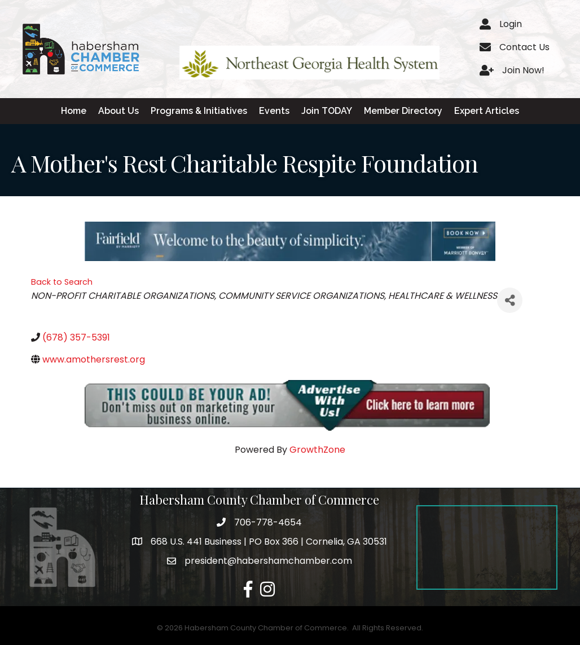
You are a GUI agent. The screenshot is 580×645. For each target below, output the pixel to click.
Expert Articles (486, 110)
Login (510, 23)
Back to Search (62, 282)
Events (274, 110)
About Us (118, 110)
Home (73, 110)
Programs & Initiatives (199, 110)
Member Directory (403, 110)
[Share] (509, 300)
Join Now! (523, 70)
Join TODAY (326, 110)
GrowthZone (317, 449)
